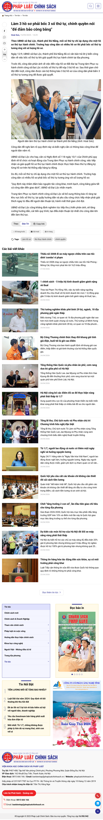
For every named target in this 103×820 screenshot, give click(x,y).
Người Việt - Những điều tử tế (17, 650)
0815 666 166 (18, 777)
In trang (49, 232)
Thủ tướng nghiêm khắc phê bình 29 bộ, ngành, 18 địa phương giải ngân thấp (69, 312)
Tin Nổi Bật (26, 684)
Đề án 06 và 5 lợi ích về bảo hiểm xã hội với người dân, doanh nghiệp (26, 709)
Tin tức (17, 15)
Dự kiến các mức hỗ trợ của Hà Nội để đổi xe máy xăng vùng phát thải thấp (67, 534)
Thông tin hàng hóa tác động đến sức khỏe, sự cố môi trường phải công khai (69, 562)
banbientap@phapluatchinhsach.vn (48, 777)
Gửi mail (35, 232)
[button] (90, 6)
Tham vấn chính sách (14, 625)
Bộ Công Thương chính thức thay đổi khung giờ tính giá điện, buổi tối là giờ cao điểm (68, 339)
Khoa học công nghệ (13, 644)
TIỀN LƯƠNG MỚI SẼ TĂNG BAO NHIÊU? (27, 690)
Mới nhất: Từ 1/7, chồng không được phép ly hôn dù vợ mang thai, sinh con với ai (26, 728)
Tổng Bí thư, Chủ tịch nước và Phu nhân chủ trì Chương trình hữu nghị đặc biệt (65, 423)
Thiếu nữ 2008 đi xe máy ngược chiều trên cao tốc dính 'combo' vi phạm (67, 256)
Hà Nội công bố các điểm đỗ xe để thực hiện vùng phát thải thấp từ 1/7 (67, 395)
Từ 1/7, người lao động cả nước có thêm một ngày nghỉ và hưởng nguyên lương (67, 450)
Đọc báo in (77, 608)
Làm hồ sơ (27, 239)
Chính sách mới (11, 613)
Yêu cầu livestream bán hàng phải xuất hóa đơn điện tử (26, 718)
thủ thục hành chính (45, 239)
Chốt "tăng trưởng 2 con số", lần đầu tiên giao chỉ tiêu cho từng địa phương (69, 506)
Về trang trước (19, 232)
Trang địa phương (12, 656)
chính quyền (63, 239)
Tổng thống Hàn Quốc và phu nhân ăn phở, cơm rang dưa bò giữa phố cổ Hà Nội (68, 367)
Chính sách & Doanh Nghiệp (17, 619)
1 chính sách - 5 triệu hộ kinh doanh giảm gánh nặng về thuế (68, 284)
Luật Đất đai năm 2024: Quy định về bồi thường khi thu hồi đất (27, 701)
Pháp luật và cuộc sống (14, 632)
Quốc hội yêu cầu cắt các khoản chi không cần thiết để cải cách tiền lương (68, 478)
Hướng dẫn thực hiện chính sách (19, 638)
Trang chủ (7, 15)
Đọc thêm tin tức (51, 592)
